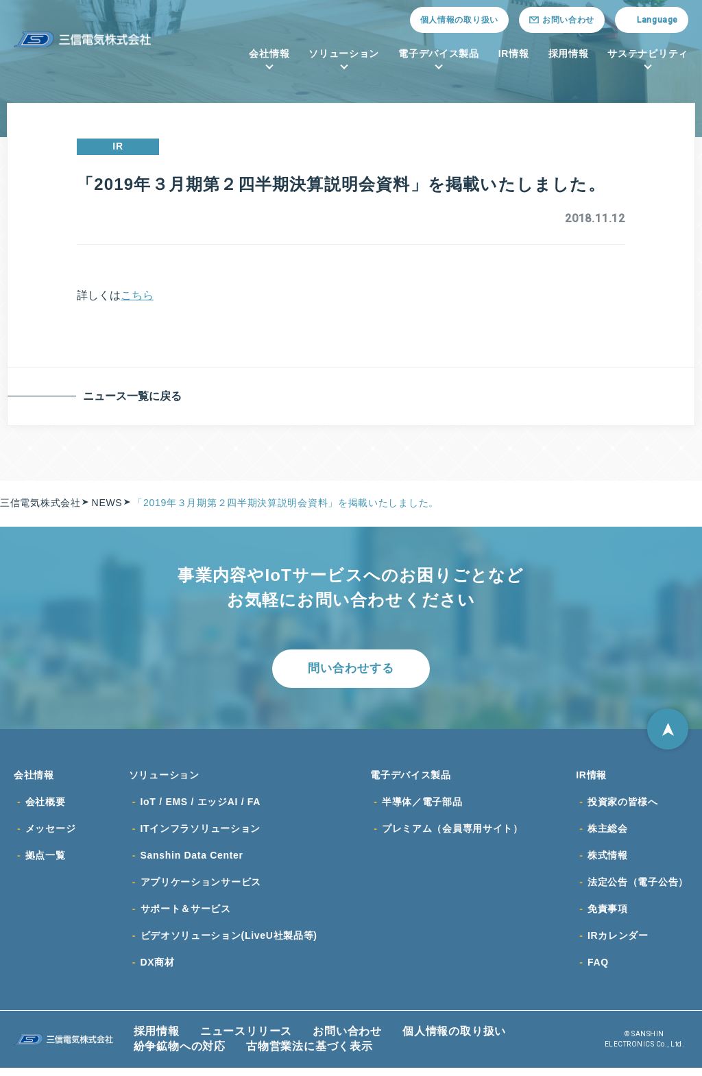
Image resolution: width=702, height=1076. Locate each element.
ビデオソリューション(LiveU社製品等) (229, 942)
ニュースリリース (246, 1039)
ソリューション (343, 53)
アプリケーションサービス (201, 888)
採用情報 (568, 53)
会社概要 (45, 805)
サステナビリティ (647, 53)
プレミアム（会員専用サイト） (452, 833)
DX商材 (158, 970)
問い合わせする (351, 669)
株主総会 (608, 833)
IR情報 (513, 53)
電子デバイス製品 (438, 53)
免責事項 (608, 915)
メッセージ (50, 833)
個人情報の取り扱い (459, 20)
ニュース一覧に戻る (134, 396)
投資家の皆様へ (623, 805)
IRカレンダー (618, 942)
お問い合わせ (347, 1039)
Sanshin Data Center (192, 860)
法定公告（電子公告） (638, 888)
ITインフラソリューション (201, 833)
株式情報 (608, 860)
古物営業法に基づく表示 (309, 1054)
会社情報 (269, 53)
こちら (137, 295)
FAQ (598, 970)
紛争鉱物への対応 (180, 1054)
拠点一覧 (45, 860)
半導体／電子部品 (422, 805)
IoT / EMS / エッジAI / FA (201, 805)
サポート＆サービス (186, 915)
